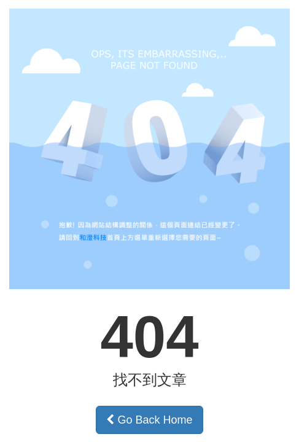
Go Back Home (149, 420)
